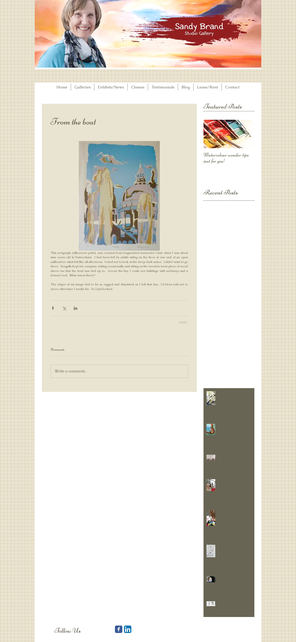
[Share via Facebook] (53, 308)
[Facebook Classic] (118, 629)
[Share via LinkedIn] (75, 308)
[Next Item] (247, 134)
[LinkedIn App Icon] (127, 629)
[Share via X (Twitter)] (64, 308)
